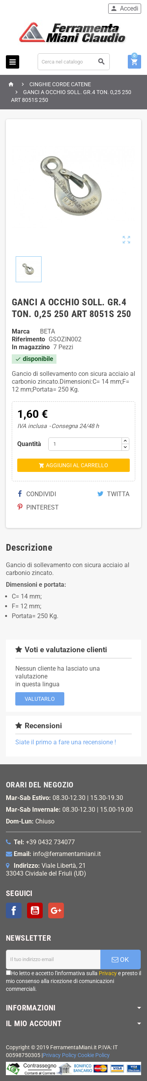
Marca (21, 331)
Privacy (108, 973)
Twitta (113, 494)
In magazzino (31, 347)
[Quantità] (85, 444)
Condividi (37, 494)
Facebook (14, 910)
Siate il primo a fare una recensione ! (65, 742)
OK (120, 959)
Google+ (56, 910)
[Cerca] (74, 61)
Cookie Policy (94, 1055)
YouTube (35, 910)
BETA (47, 331)
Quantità (29, 444)
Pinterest (38, 507)
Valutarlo (40, 699)
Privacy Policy (59, 1055)
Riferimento (28, 339)
